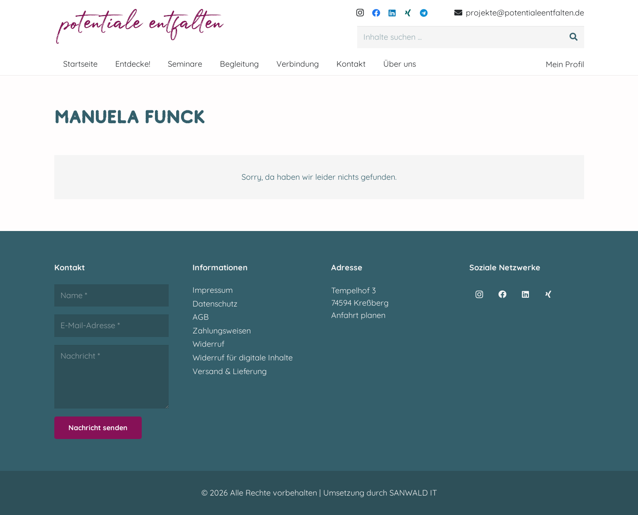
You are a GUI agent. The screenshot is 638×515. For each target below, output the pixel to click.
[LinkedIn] (392, 13)
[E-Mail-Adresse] (111, 325)
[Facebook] (376, 13)
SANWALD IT (413, 493)
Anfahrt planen (358, 315)
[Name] (111, 295)
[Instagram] (360, 13)
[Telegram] (424, 13)
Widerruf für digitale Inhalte (243, 357)
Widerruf (208, 344)
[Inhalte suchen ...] (470, 37)
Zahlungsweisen (222, 331)
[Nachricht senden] (98, 428)
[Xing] (408, 13)
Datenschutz (215, 304)
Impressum (213, 290)
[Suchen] (574, 37)
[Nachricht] (111, 377)
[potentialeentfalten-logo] (141, 26)
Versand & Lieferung (230, 371)
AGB (201, 317)
